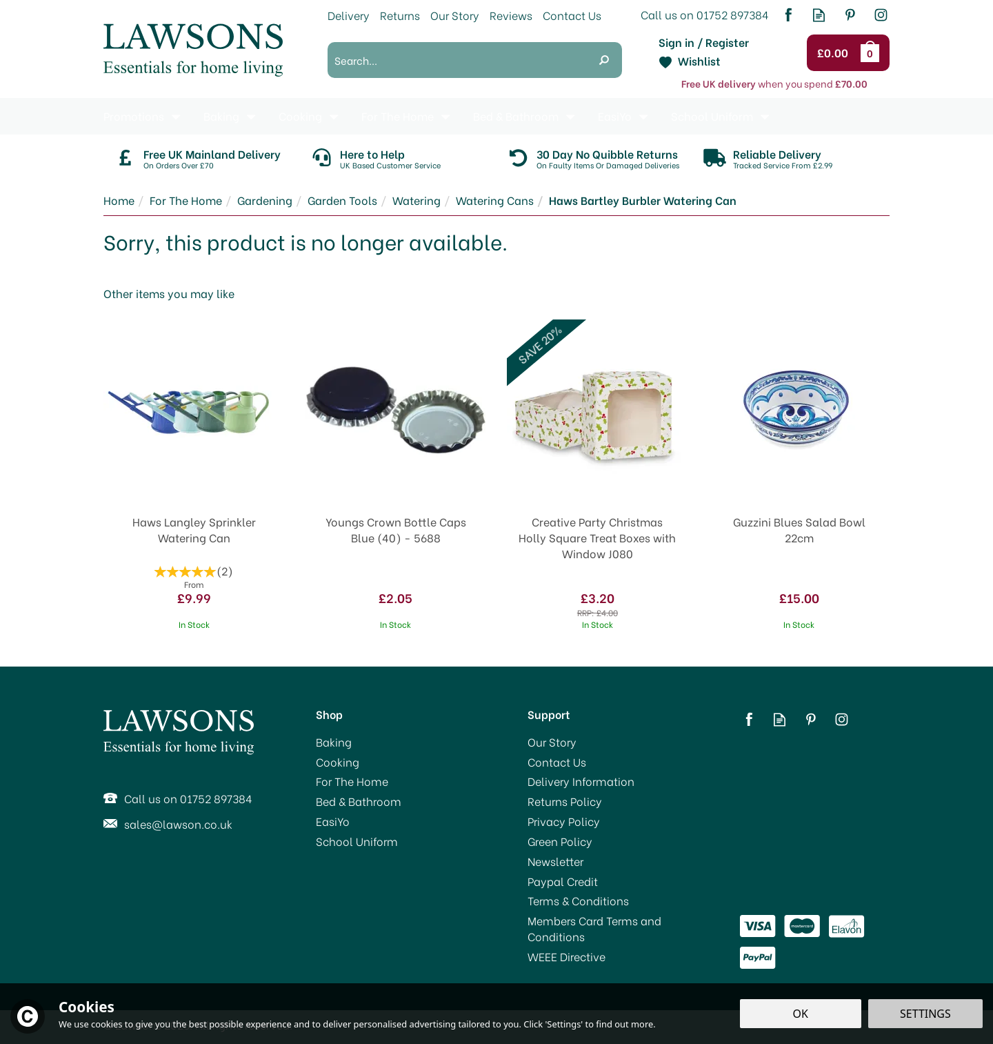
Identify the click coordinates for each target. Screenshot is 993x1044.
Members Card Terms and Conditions (594, 928)
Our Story (552, 741)
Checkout (835, 53)
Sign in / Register (704, 42)
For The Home (352, 781)
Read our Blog (819, 14)
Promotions (133, 116)
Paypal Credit (563, 881)
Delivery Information (581, 781)
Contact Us (557, 761)
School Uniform (357, 841)
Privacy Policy (564, 821)
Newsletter (555, 861)
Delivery (349, 15)
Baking (334, 741)
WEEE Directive (566, 956)
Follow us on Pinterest (850, 14)
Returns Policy (565, 801)
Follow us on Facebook (787, 14)
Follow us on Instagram (881, 14)
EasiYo (333, 821)
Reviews (511, 15)
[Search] (457, 60)
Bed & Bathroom (358, 801)
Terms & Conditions (578, 900)
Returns (400, 15)
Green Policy (560, 841)
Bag (872, 52)
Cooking (337, 761)
